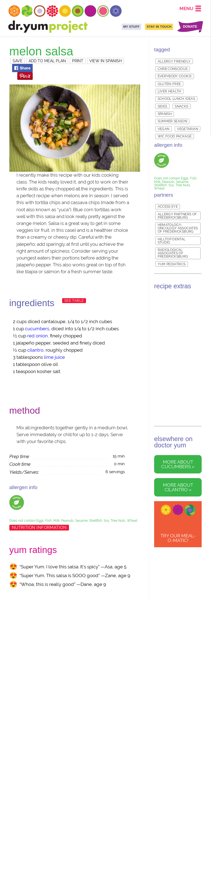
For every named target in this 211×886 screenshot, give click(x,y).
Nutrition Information (39, 527)
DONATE (190, 27)
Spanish (165, 114)
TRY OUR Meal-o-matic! (178, 538)
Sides (162, 106)
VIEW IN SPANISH (105, 61)
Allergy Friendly (174, 61)
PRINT (77, 61)
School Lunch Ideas (176, 99)
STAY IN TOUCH (159, 26)
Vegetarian (187, 129)
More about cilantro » (178, 487)
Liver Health (169, 91)
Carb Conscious (173, 69)
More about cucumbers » (178, 464)
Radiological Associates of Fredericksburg (173, 253)
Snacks (181, 106)
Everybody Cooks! (175, 76)
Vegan (164, 129)
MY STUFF (131, 26)
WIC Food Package (175, 136)
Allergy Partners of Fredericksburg (177, 215)
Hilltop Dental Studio (172, 240)
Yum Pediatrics (172, 264)
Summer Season (172, 121)
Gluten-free (169, 84)
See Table (74, 300)
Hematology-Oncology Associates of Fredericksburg (178, 228)
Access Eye (168, 206)
